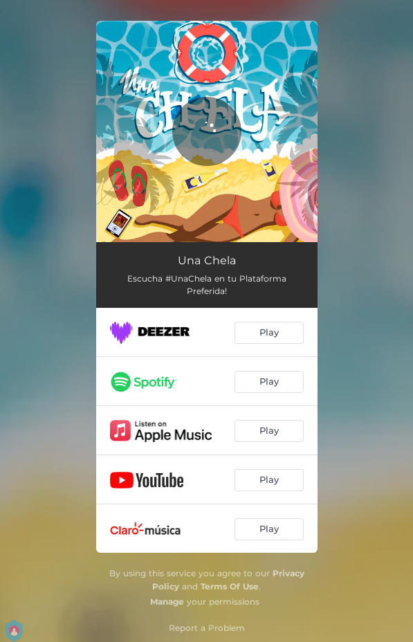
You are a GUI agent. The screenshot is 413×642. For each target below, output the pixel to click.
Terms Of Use (230, 586)
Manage (167, 601)
